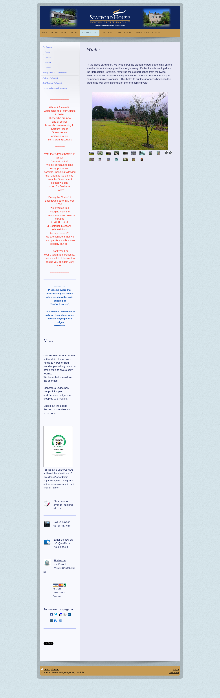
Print (45, 669)
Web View (174, 672)
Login (176, 669)
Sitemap (55, 669)
